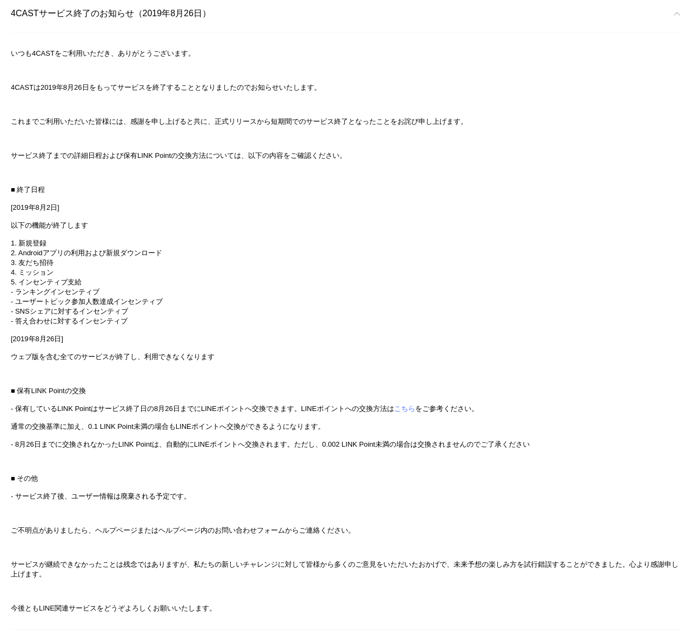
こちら (404, 408)
